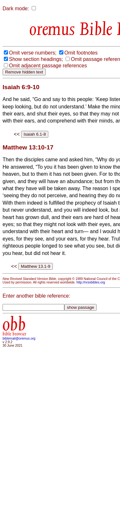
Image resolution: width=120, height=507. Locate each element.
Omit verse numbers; (32, 52)
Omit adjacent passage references (48, 65)
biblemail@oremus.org (19, 338)
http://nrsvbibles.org (90, 282)
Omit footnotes (81, 52)
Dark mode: (16, 8)
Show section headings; (36, 59)
